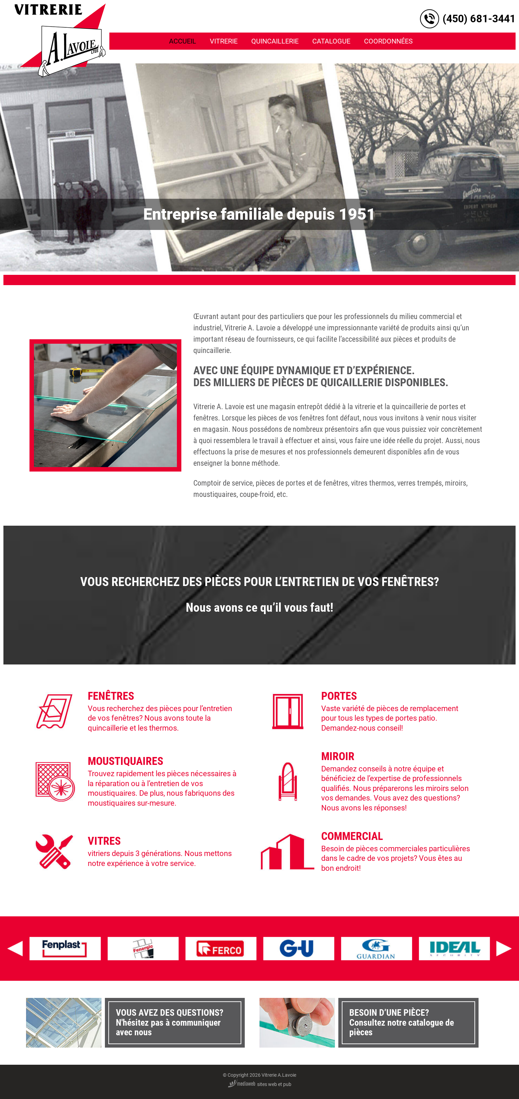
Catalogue (331, 41)
